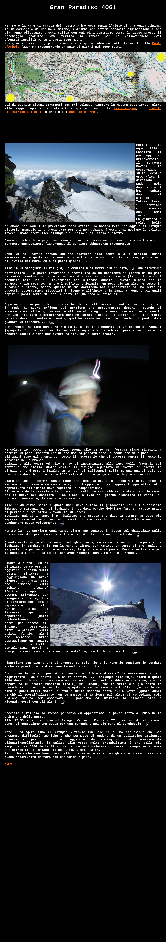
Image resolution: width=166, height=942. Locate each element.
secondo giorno (82, 112)
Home (8, 763)
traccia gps (125, 108)
